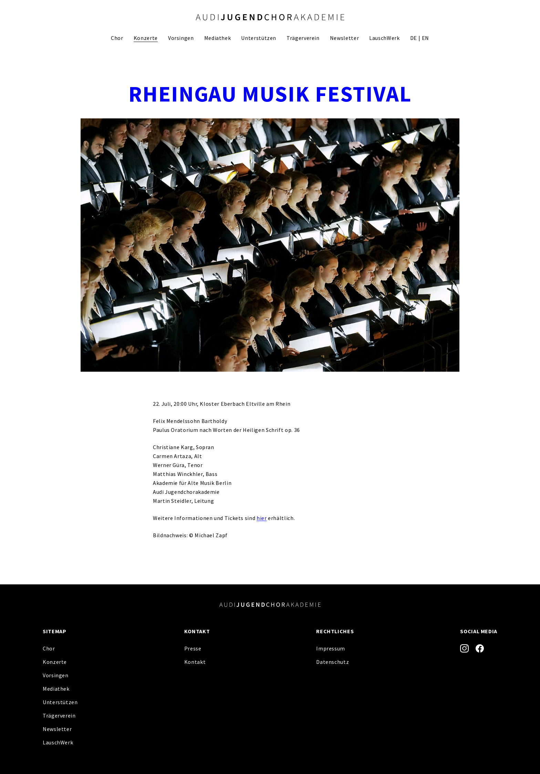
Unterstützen (258, 37)
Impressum (330, 648)
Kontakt (195, 661)
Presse (192, 648)
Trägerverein (303, 37)
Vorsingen (181, 37)
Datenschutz (332, 661)
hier (262, 518)
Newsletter (344, 37)
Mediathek (217, 37)
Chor (117, 37)
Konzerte (146, 37)
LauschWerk (384, 37)
